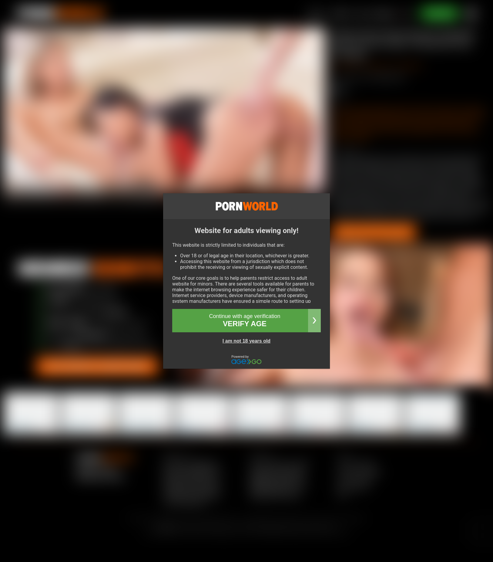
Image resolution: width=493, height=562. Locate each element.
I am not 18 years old (246, 341)
